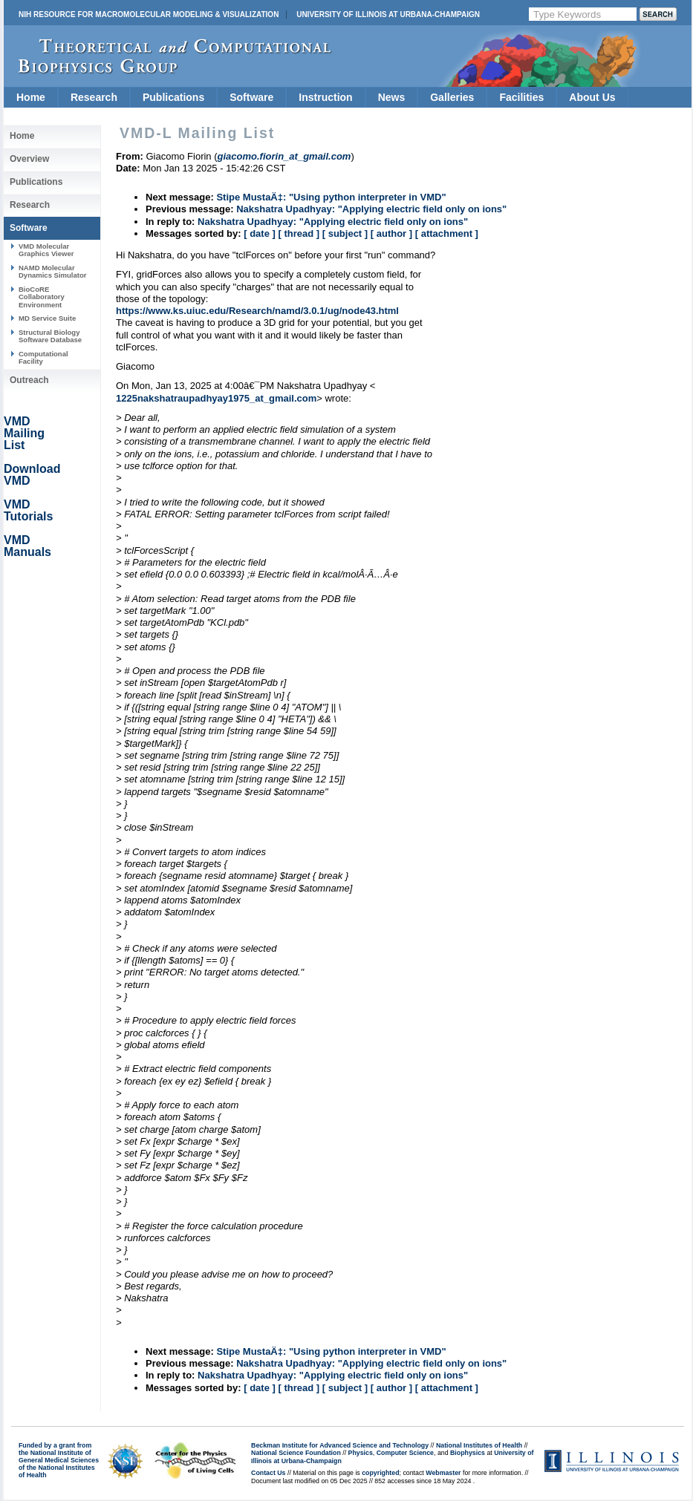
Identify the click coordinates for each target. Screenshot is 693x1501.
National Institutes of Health (479, 1445)
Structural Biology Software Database (50, 336)
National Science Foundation (296, 1452)
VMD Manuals (27, 546)
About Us (592, 97)
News (392, 97)
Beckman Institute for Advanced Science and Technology (340, 1445)
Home (30, 97)
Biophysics (467, 1452)
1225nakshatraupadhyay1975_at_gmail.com (216, 398)
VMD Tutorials (28, 510)
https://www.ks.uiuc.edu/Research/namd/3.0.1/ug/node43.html (257, 310)
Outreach (29, 380)
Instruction (325, 97)
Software (251, 97)
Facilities (521, 97)
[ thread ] (298, 233)
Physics (360, 1452)
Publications (173, 97)
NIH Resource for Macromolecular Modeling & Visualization (149, 14)
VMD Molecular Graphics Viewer (46, 250)
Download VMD (32, 474)
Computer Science (405, 1452)
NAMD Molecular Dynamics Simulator (53, 271)
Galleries (452, 97)
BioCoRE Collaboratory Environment (42, 297)
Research (94, 97)
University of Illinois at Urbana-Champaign (388, 14)
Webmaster (443, 1473)
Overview (29, 159)
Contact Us (268, 1473)
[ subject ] (345, 233)
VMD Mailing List (24, 433)
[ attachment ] (446, 233)
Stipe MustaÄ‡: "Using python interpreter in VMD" (331, 197)
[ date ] (260, 233)
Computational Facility (43, 357)
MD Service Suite (47, 318)
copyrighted (380, 1473)
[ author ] (391, 233)
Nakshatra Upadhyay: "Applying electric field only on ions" (371, 209)
